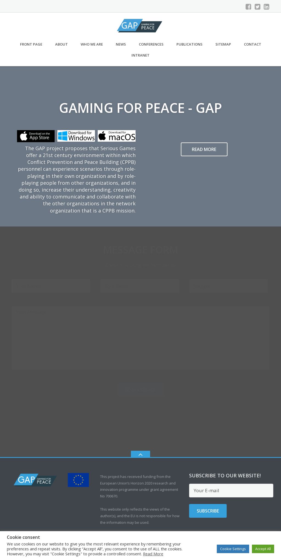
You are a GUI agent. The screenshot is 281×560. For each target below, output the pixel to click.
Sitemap (223, 44)
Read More (153, 553)
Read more (204, 149)
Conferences (151, 44)
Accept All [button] (263, 548)
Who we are (92, 44)
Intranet (140, 55)
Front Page (31, 44)
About (61, 44)
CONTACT (252, 44)
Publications (189, 44)
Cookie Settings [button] (233, 548)
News (121, 44)
